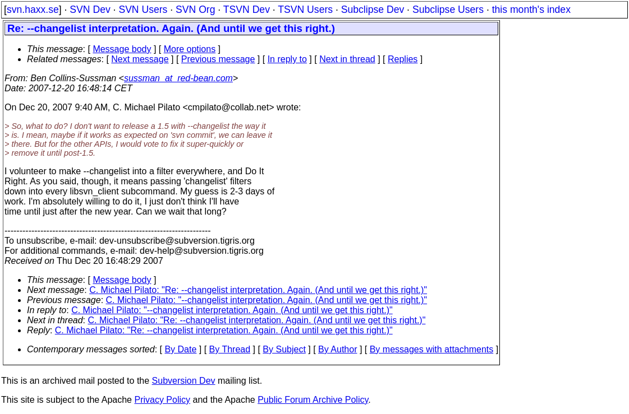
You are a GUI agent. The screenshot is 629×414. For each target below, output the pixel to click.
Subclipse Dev (372, 9)
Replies (402, 59)
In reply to (287, 59)
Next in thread (347, 59)
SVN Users (142, 9)
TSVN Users (305, 9)
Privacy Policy (162, 399)
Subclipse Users (448, 9)
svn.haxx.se (33, 9)
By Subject (284, 349)
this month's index (531, 9)
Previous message (218, 59)
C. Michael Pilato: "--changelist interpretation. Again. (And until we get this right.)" (267, 300)
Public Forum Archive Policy (313, 399)
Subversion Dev (183, 380)
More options (190, 49)
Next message (139, 59)
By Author (337, 349)
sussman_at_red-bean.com (178, 78)
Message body (122, 49)
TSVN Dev (246, 9)
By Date (180, 349)
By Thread (230, 349)
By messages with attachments (432, 349)
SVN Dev (90, 9)
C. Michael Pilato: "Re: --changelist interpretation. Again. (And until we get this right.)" (258, 290)
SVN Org (195, 9)
